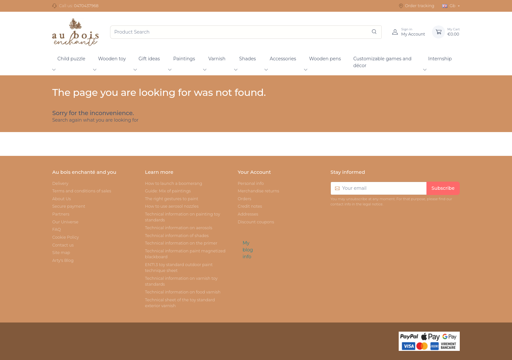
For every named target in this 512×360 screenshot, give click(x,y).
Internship (440, 59)
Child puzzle (71, 59)
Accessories (283, 59)
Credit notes (250, 206)
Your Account (254, 172)
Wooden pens (325, 59)
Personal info (251, 183)
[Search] (374, 32)
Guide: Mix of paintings (168, 190)
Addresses (248, 214)
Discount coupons (256, 221)
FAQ (56, 229)
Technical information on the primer (181, 243)
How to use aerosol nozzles (172, 206)
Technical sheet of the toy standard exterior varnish (180, 302)
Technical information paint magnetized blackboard (185, 253)
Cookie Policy (65, 237)
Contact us (63, 245)
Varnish (216, 59)
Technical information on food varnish (182, 292)
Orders (244, 198)
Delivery (60, 183)
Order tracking (416, 5)
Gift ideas (149, 59)
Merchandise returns (258, 190)
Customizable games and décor (382, 62)
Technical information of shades (177, 235)
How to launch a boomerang (173, 183)
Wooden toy (112, 59)
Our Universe (65, 221)
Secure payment (68, 206)
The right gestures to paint (171, 198)
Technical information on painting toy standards (182, 217)
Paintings (184, 59)
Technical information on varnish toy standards (181, 281)
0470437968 (86, 5)
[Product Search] (246, 32)
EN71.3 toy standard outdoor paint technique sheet (179, 267)
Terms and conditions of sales (81, 190)
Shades (247, 59)
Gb (449, 5)
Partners (60, 214)
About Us (61, 198)
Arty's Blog (62, 260)
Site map (61, 252)
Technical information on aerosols (178, 227)
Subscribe (443, 188)
